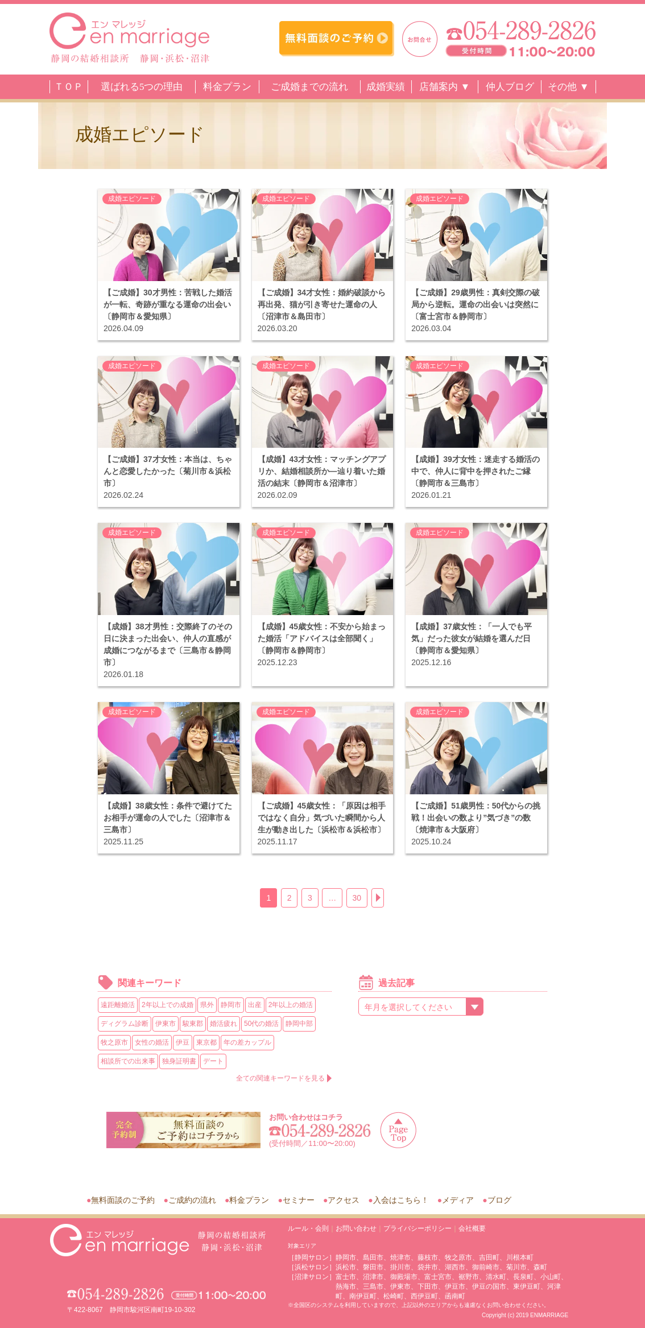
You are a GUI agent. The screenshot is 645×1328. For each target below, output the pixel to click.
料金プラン (227, 86)
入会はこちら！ (401, 1200)
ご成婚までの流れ (309, 86)
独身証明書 (179, 1061)
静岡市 (231, 1005)
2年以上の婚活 (290, 1005)
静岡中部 (299, 1024)
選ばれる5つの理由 (142, 86)
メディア (458, 1200)
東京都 (206, 1042)
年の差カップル (247, 1042)
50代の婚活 (261, 1024)
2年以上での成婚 (167, 1005)
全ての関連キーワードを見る (280, 1078)
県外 (207, 1005)
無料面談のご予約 (123, 1200)
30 (357, 897)
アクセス (343, 1200)
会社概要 (472, 1228)
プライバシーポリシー (417, 1228)
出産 (255, 1005)
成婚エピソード (132, 199)
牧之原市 (114, 1042)
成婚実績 (385, 86)
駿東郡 (193, 1024)
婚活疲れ (223, 1024)
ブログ (499, 1200)
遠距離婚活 (118, 1005)
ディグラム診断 (124, 1024)
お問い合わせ (356, 1228)
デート (213, 1061)
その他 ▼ (568, 86)
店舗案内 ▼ (444, 86)
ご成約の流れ (192, 1200)
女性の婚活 (152, 1042)
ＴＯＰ (68, 86)
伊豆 (182, 1042)
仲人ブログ (510, 86)
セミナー (299, 1200)
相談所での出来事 (128, 1061)
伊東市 (165, 1024)
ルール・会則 (308, 1228)
